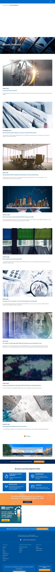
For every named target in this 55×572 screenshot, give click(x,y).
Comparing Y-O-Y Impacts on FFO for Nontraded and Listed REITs (20, 271)
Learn (4, 518)
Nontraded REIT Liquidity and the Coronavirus (15, 396)
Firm (8, 5)
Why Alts (4, 516)
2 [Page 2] (26, 406)
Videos (20, 521)
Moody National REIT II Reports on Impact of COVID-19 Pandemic (19, 102)
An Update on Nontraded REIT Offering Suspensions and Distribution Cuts (22, 313)
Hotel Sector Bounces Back (10, 60)
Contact (4, 530)
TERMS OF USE (33, 509)
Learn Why (27, 471)
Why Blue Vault (5, 528)
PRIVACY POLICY (26, 509)
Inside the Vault (39, 520)
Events (4, 526)
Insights (37, 516)
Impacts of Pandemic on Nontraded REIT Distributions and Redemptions (22, 355)
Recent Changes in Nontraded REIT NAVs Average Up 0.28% (18, 187)
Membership (5, 525)
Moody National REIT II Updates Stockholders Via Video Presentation (21, 144)
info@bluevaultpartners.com (23, 505)
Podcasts (20, 520)
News (4, 520)
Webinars (21, 518)
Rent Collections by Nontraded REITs (12, 229)
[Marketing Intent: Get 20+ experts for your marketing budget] (10, 493)
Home (4, 5)
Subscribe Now (39, 431)
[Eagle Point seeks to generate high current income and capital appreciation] (27, 427)
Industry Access (6, 523)
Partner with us (44, 539)
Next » (29, 406)
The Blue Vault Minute (23, 516)
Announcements (39, 518)
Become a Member (42, 498)
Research (4, 521)
